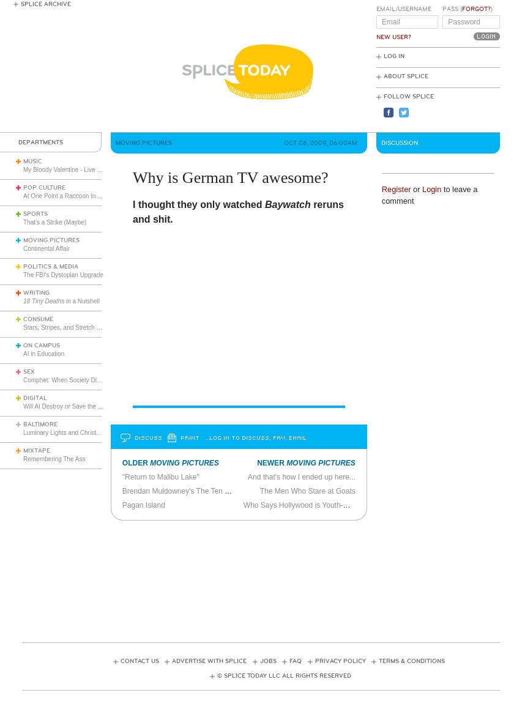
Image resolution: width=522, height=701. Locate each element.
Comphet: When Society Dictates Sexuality (81, 380)
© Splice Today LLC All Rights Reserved (284, 676)
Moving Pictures (51, 240)
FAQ (295, 661)
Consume (38, 319)
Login (431, 189)
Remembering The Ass (54, 459)
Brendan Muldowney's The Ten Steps (183, 491)
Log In (394, 56)
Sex (29, 372)
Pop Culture (44, 187)
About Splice (406, 76)
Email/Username (403, 9)
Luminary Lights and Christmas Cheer (74, 432)
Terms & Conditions (412, 661)
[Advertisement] (260, 577)
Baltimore (40, 424)
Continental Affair (46, 248)
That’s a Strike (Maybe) (54, 222)
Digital (35, 398)
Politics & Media (50, 266)
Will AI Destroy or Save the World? (70, 406)
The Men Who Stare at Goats (308, 491)
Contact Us (140, 661)
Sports (35, 214)
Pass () (467, 9)
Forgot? (476, 9)
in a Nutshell (61, 301)
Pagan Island (143, 505)
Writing (36, 293)
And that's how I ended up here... (302, 477)
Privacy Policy (340, 661)
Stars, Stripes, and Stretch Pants (67, 327)
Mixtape (36, 450)
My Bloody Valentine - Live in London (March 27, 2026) (97, 169)
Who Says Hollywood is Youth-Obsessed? (312, 505)
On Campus (41, 345)
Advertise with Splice (209, 661)
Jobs (268, 661)
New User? (393, 37)
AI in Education (43, 353)
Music (32, 161)
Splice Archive (46, 4)
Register (396, 189)
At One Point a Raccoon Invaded (68, 196)
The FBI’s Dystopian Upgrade (63, 275)
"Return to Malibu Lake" (160, 477)
